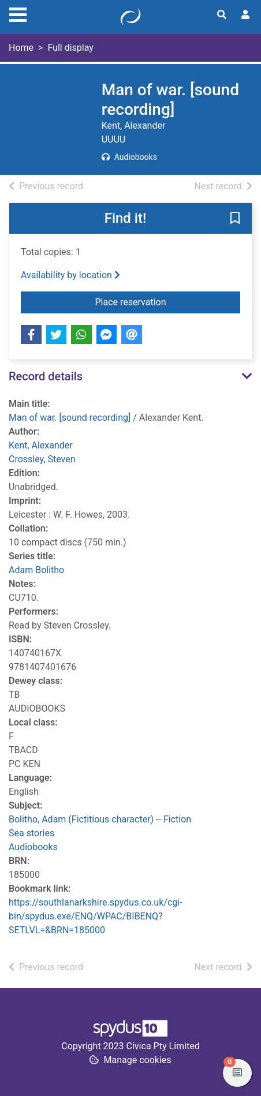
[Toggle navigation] (18, 13)
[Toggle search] (221, 15)
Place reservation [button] (168, 301)
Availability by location (70, 275)
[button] (235, 219)
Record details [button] (46, 376)
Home (21, 47)
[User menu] (245, 15)
